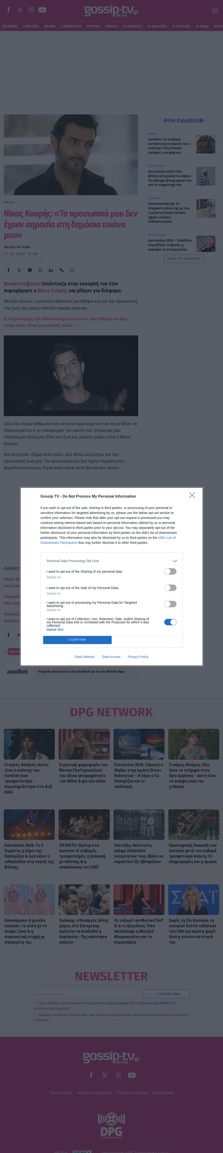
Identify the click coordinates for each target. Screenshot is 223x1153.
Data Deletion (85, 657)
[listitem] (112, 560)
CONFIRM (77, 640)
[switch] (170, 571)
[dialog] (111, 576)
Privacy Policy (138, 657)
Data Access (111, 657)
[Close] (193, 496)
